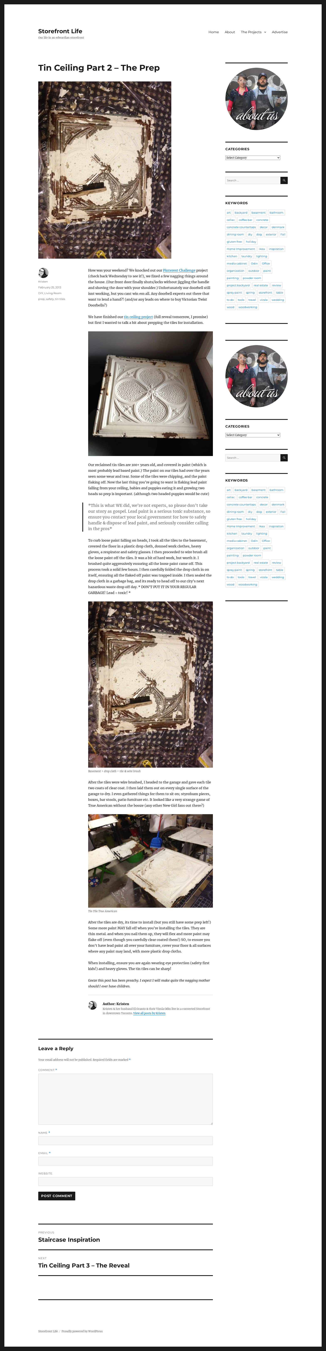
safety (50, 299)
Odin (254, 263)
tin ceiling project (138, 317)
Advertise (280, 32)
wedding (278, 299)
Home (214, 32)
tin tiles (60, 299)
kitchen (232, 256)
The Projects (251, 32)
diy (250, 234)
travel (252, 299)
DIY (40, 293)
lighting (261, 256)
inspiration (276, 249)
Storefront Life (60, 31)
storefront (265, 292)
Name (44, 1133)
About (230, 32)
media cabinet (237, 263)
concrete (262, 219)
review (276, 285)
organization (235, 270)
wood (230, 307)
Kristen (43, 281)
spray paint (234, 292)
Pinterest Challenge (179, 270)
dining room (235, 234)
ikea (262, 249)
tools (241, 299)
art (229, 212)
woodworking (247, 307)
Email (44, 1153)
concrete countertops (241, 227)
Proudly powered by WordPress (82, 1331)
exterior (271, 234)
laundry (246, 256)
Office (266, 263)
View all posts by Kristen (149, 1013)
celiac (231, 219)
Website (45, 1173)
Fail (282, 234)
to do (230, 299)
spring (250, 292)
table (279, 292)
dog (259, 234)
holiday (251, 241)
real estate (261, 285)
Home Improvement (241, 249)
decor (264, 227)
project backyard (238, 285)
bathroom (276, 212)
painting (233, 278)
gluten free (234, 241)
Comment (47, 1070)
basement (258, 212)
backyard (241, 212)
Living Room (53, 293)
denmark (278, 227)
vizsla (264, 299)
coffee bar (245, 219)
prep (41, 299)
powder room (252, 278)
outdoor (253, 270)
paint (267, 270)
